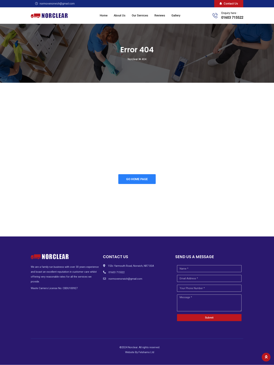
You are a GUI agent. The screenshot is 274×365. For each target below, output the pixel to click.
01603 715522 (232, 17)
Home (103, 15)
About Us (119, 15)
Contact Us (228, 3)
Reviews (159, 15)
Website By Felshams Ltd (139, 352)
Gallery (175, 15)
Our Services (140, 15)
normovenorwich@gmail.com (125, 279)
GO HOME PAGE (137, 179)
